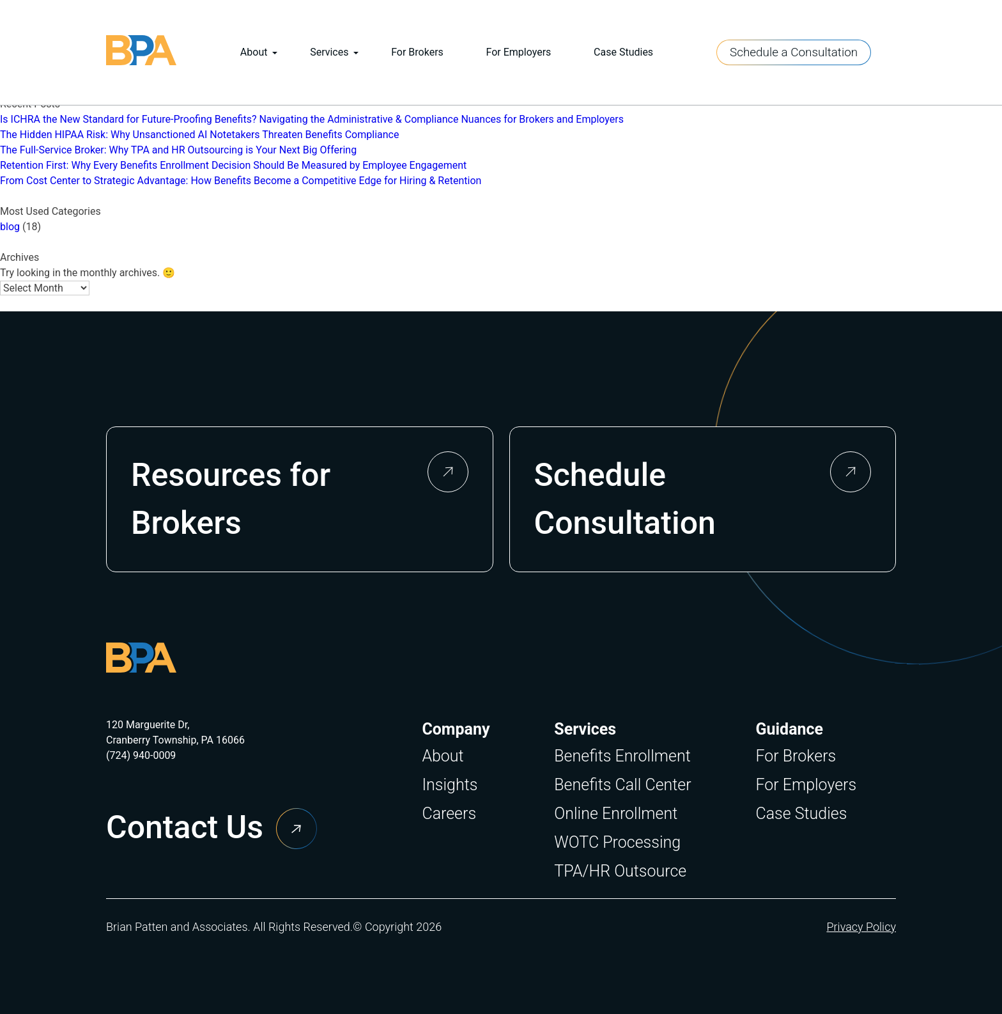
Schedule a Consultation (794, 52)
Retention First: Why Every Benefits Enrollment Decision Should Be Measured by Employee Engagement (233, 165)
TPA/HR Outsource (620, 871)
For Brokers (417, 52)
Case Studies (623, 52)
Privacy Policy (861, 926)
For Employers (518, 52)
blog (10, 227)
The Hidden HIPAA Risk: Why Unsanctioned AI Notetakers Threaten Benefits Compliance (199, 135)
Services (329, 52)
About (254, 52)
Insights (449, 785)
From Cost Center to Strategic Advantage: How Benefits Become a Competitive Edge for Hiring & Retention (240, 181)
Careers (449, 813)
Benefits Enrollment (622, 756)
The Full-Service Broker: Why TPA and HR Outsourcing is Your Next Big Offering (178, 150)
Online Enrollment (615, 813)
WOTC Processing (617, 842)
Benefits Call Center (622, 785)
